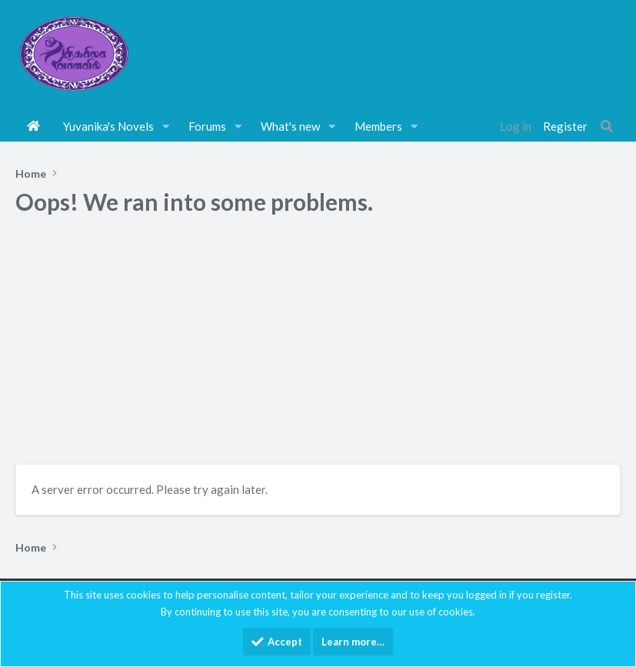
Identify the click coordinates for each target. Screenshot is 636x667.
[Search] (607, 126)
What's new (290, 126)
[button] (166, 126)
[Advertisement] (318, 344)
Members (378, 126)
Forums (207, 126)
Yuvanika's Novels (108, 126)
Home (33, 126)
